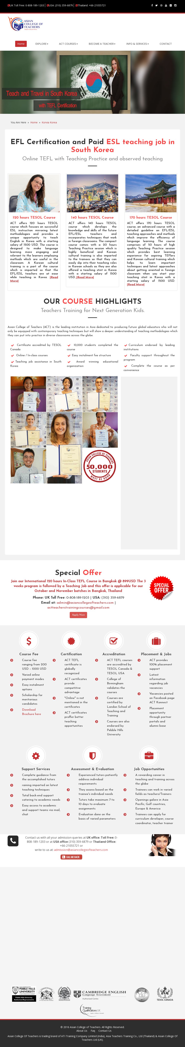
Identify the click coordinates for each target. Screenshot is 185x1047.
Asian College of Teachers (85, 1027)
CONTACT (166, 43)
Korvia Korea (49, 122)
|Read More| (85, 277)
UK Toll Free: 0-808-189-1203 (26, 5)
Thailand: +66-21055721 (91, 5)
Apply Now (78, 615)
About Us (81, 1030)
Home (21, 43)
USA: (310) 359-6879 (60, 5)
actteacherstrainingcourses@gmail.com (78, 607)
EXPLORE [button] (41, 43)
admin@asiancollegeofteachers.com (86, 603)
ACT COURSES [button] (68, 43)
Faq (93, 1030)
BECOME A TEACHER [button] (102, 43)
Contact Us (104, 1030)
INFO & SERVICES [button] (137, 43)
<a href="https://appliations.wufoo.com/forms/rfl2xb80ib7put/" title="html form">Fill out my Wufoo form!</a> (149, 462)
